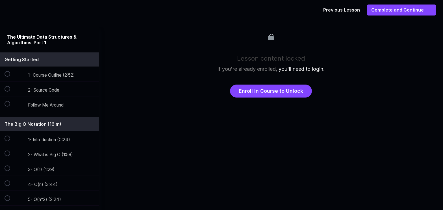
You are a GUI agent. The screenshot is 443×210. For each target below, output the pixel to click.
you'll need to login (301, 69)
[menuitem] (49, 13)
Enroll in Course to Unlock (271, 91)
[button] (10, 13)
